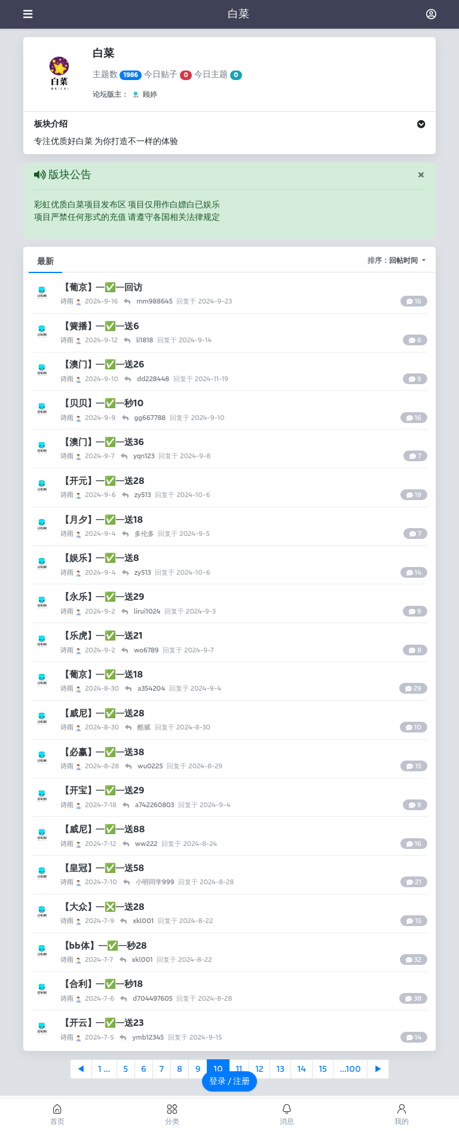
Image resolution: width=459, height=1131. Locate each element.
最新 (45, 261)
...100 (350, 1068)
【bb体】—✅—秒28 (103, 945)
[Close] (421, 174)
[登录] (431, 14)
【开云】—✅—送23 (102, 1022)
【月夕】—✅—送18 (101, 519)
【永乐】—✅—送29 (102, 596)
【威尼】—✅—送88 (102, 829)
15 (323, 1068)
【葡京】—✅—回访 (101, 287)
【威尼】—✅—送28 (102, 713)
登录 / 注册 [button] (229, 1080)
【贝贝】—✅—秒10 (102, 403)
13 (280, 1068)
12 (259, 1068)
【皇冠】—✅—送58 (102, 867)
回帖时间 (404, 260)
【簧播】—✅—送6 (99, 326)
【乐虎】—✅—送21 (101, 635)
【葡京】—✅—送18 (101, 674)
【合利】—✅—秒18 (101, 983)
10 (218, 1068)
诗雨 (71, 301)
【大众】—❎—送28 (102, 906)
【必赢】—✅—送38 (102, 752)
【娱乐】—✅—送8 (99, 557)
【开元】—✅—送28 (102, 480)
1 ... (104, 1068)
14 (302, 1068)
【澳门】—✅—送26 (102, 364)
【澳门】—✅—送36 (102, 442)
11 (239, 1068)
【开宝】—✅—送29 (102, 790)
